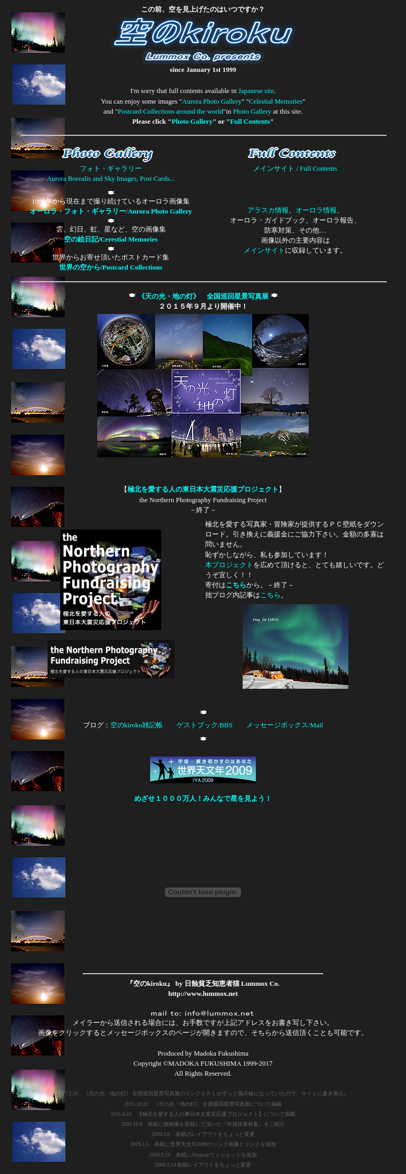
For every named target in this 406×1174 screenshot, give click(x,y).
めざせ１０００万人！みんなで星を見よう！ (203, 798)
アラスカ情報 (268, 210)
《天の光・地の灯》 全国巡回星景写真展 (203, 296)
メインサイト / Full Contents (295, 168)
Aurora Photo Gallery (212, 101)
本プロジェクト (229, 565)
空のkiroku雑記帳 (136, 725)
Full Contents (250, 121)
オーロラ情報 (316, 210)
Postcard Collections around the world (170, 111)
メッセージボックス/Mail (284, 725)
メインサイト (264, 250)
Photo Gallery (252, 111)
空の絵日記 (81, 239)
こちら (236, 585)
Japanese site (256, 91)
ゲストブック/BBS (205, 725)
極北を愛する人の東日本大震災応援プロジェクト (203, 489)
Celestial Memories (275, 101)
